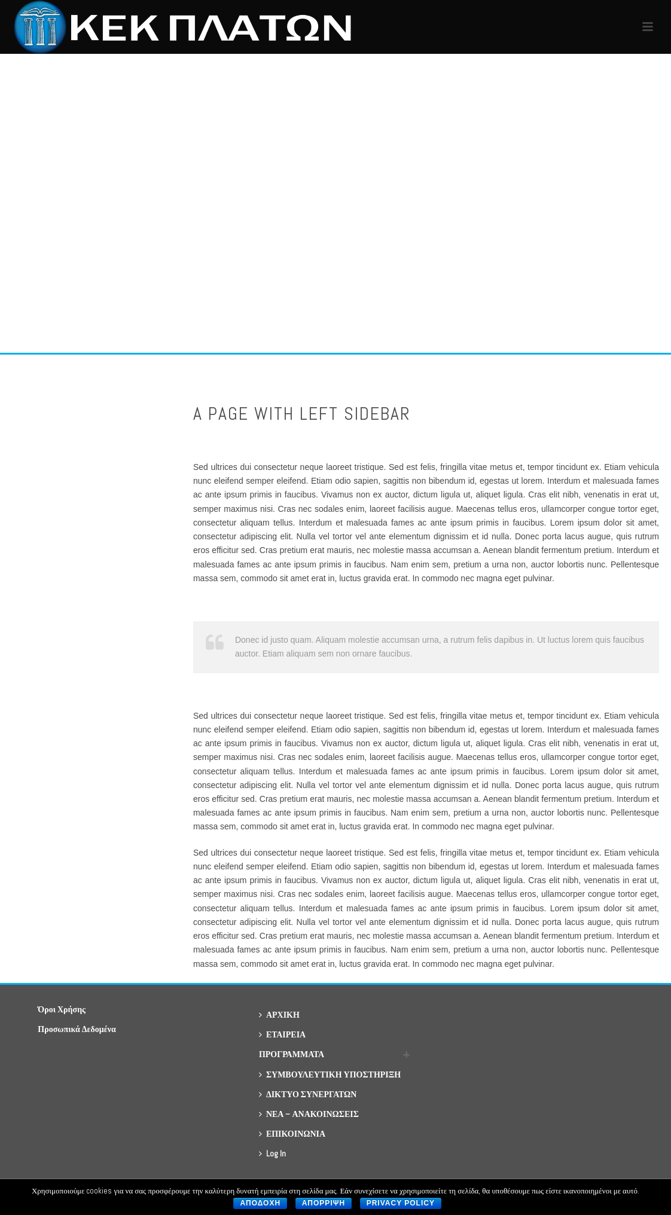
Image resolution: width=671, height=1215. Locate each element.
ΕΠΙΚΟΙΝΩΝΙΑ (292, 1133)
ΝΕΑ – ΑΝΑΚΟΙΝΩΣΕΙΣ (309, 1114)
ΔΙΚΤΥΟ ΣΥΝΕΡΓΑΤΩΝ (307, 1094)
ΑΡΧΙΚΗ (279, 1014)
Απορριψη (323, 1203)
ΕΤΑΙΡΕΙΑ (282, 1034)
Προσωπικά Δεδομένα (76, 1029)
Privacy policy (401, 1203)
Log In (272, 1153)
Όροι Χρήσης (62, 1009)
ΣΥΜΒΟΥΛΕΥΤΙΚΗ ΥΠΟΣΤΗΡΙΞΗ (330, 1074)
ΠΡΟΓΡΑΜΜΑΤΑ (291, 1054)
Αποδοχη (260, 1203)
